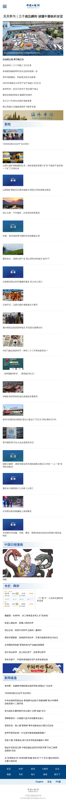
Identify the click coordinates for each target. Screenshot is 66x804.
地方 (33, 774)
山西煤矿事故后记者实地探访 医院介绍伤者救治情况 (27, 190)
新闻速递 (10, 678)
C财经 (45, 769)
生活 (57, 769)
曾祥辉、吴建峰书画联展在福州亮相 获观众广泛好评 (28, 686)
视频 (9, 774)
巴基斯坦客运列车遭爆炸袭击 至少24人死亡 (23, 282)
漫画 (45, 774)
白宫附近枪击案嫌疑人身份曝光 (17, 511)
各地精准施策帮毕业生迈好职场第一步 (20, 71)
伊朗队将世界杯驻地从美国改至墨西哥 (20, 396)
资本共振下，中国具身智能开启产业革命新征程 (26, 659)
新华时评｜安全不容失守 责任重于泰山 (20, 89)
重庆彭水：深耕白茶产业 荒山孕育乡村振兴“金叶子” (26, 259)
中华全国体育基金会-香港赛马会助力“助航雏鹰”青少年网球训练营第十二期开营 (31, 702)
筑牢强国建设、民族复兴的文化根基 (19, 77)
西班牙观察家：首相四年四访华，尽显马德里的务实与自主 (31, 637)
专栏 (7, 586)
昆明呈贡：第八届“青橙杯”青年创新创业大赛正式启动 (29, 725)
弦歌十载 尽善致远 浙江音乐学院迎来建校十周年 (27, 740)
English (39, 782)
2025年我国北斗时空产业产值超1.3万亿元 (22, 83)
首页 (9, 769)
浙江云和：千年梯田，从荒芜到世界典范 (21, 213)
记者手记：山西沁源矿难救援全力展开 (20, 305)
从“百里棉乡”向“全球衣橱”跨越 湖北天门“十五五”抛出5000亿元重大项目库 (32, 759)
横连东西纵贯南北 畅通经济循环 (17, 95)
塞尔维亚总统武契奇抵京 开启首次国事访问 (22, 328)
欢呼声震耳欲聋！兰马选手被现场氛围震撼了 (25, 733)
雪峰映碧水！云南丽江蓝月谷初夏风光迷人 (24, 718)
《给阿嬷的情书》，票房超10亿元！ (19, 374)
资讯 (33, 769)
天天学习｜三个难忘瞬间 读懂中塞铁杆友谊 (33, 16)
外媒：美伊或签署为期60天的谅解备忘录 (21, 236)
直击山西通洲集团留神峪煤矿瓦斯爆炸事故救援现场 (21, 53)
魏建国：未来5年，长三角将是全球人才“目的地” (26, 615)
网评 (16, 586)
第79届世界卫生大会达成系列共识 (18, 442)
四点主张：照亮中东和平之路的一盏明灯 (23, 630)
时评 (21, 769)
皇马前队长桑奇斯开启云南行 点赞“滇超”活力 (25, 711)
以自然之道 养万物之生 (13, 59)
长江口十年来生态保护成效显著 (17, 101)
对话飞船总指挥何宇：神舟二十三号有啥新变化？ (25, 351)
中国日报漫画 (13, 544)
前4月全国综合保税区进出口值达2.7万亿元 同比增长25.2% (29, 419)
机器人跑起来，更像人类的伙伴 (19, 623)
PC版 (58, 782)
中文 (49, 782)
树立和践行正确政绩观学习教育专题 (19, 107)
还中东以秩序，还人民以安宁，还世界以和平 (25, 652)
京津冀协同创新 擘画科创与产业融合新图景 (24, 645)
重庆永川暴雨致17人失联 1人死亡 (18, 488)
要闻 (7, 124)
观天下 (57, 774)
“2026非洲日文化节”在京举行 (16, 144)
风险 (5, 579)
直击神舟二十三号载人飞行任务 (17, 65)
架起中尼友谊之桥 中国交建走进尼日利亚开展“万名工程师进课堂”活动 (31, 749)
